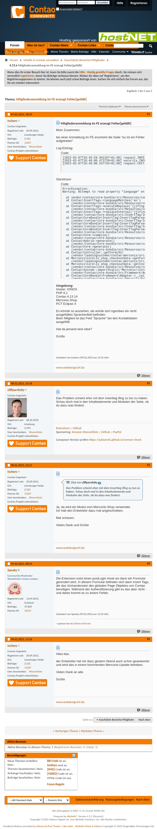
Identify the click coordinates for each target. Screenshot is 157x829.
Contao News (61, 46)
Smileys (52, 765)
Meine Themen (59, 51)
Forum (14, 45)
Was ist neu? (36, 45)
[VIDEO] (52, 773)
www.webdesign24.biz (70, 367)
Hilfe (120, 3)
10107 (27, 610)
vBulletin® (72, 816)
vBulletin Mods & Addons (88, 826)
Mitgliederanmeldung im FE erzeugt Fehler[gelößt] (51, 99)
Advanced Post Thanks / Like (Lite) (54, 826)
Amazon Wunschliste (85, 432)
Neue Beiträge (14, 51)
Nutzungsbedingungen (120, 799)
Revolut (87, 623)
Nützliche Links (10, 57)
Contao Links (89, 46)
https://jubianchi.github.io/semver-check (115, 439)
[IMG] (51, 769)
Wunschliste (35, 146)
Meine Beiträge (80, 51)
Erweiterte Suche (142, 52)
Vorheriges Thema (66, 731)
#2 (148, 383)
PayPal (117, 432)
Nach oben (144, 719)
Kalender (104, 51)
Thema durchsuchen (135, 106)
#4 (148, 563)
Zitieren (143, 375)
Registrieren (138, 3)
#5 (148, 639)
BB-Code (52, 761)
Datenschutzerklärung (90, 799)
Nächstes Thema (91, 731)
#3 (148, 465)
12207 (27, 142)
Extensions (63, 428)
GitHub (76, 623)
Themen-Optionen (109, 106)
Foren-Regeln (55, 784)
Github (77, 428)
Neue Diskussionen (36, 51)
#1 (148, 114)
